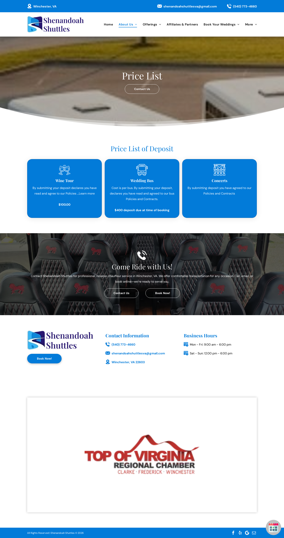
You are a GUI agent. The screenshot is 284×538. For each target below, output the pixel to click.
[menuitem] (105, 24)
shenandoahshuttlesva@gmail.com (190, 6)
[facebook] (233, 533)
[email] (254, 533)
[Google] (247, 533)
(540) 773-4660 (245, 6)
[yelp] (240, 533)
